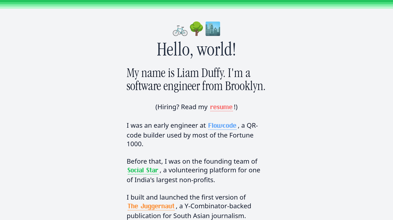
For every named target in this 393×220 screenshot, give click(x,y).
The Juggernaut (151, 206)
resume (221, 107)
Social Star (143, 170)
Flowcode (223, 125)
